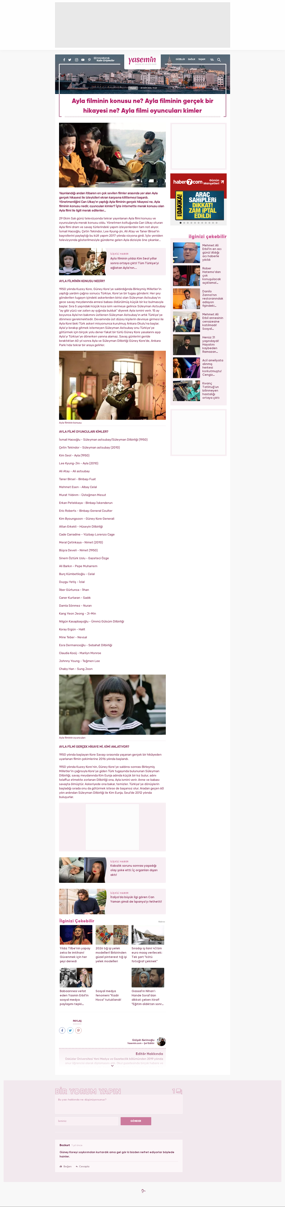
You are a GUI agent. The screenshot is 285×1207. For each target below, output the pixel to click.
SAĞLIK (191, 59)
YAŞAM (201, 59)
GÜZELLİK (180, 59)
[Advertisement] (113, 826)
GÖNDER (136, 1121)
